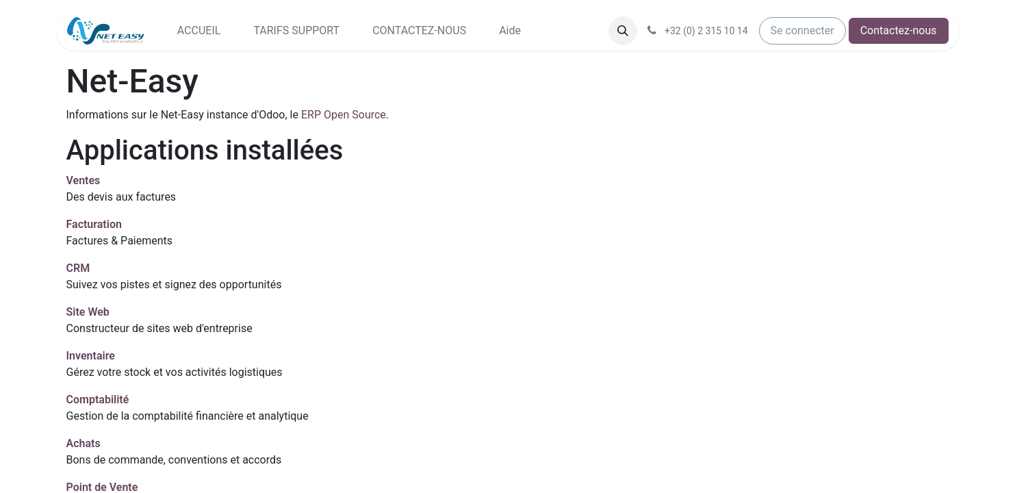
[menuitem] (199, 31)
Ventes (83, 180)
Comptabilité (97, 399)
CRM (78, 268)
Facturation (94, 224)
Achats (83, 443)
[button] (622, 30)
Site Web (88, 311)
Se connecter (802, 30)
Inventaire (90, 355)
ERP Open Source (343, 114)
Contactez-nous (898, 30)
